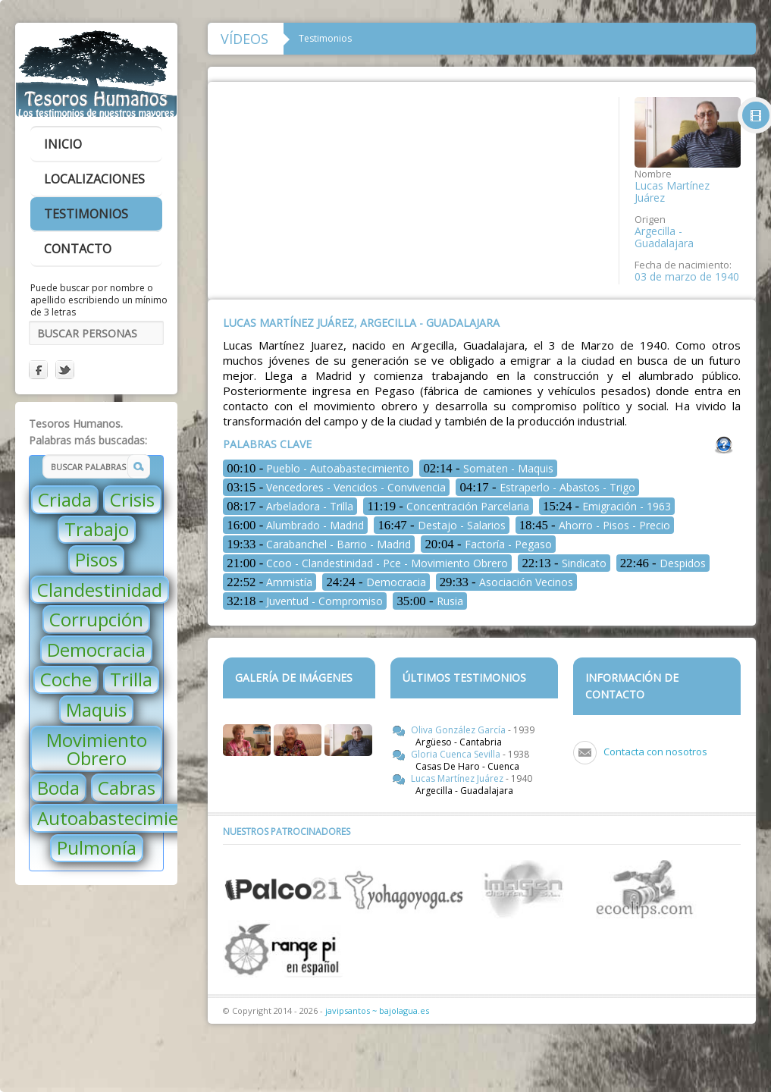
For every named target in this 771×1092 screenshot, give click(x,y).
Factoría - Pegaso (488, 544)
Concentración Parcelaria (448, 506)
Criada (65, 499)
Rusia (429, 601)
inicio (63, 144)
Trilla (131, 679)
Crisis (132, 499)
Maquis (96, 709)
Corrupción (96, 619)
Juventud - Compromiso (305, 601)
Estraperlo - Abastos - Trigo (547, 487)
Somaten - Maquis (488, 468)
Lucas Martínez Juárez (458, 778)
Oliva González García (459, 729)
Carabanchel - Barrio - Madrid (319, 544)
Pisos (96, 559)
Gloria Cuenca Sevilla (457, 754)
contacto (77, 248)
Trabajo (96, 528)
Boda (58, 787)
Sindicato (564, 563)
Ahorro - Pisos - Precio (594, 525)
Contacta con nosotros (655, 751)
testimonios (86, 214)
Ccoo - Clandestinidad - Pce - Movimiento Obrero (367, 563)
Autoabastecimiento (122, 817)
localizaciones (94, 179)
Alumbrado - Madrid (295, 525)
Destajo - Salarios (441, 525)
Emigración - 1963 (607, 506)
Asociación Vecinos (506, 582)
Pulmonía (96, 847)
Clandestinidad (99, 589)
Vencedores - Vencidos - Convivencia (336, 487)
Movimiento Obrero (96, 748)
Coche (66, 679)
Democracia (96, 649)
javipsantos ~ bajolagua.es (377, 1010)
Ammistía (269, 582)
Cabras (126, 787)
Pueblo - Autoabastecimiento (318, 468)
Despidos (663, 563)
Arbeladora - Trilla (290, 506)
